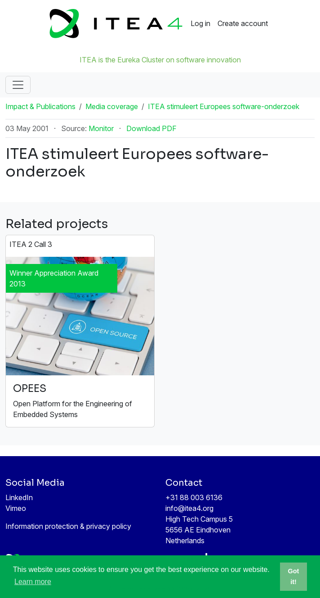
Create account (243, 23)
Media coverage (111, 106)
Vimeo (15, 508)
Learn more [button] (32, 581)
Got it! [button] (293, 576)
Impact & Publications (40, 106)
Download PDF (151, 128)
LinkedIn (19, 497)
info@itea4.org (189, 508)
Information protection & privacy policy (68, 526)
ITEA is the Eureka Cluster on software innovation (160, 59)
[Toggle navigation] (18, 85)
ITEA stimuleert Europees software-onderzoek (223, 106)
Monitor (101, 128)
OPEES (29, 388)
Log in (200, 23)
